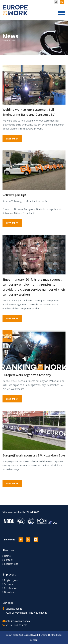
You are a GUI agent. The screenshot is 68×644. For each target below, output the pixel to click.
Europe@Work (31, 634)
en (61, 2)
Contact (8, 559)
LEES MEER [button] (12, 138)
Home (5, 40)
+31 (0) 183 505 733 (16, 625)
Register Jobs (10, 563)
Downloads (9, 592)
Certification (10, 588)
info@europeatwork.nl (18, 621)
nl (56, 2)
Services (8, 584)
